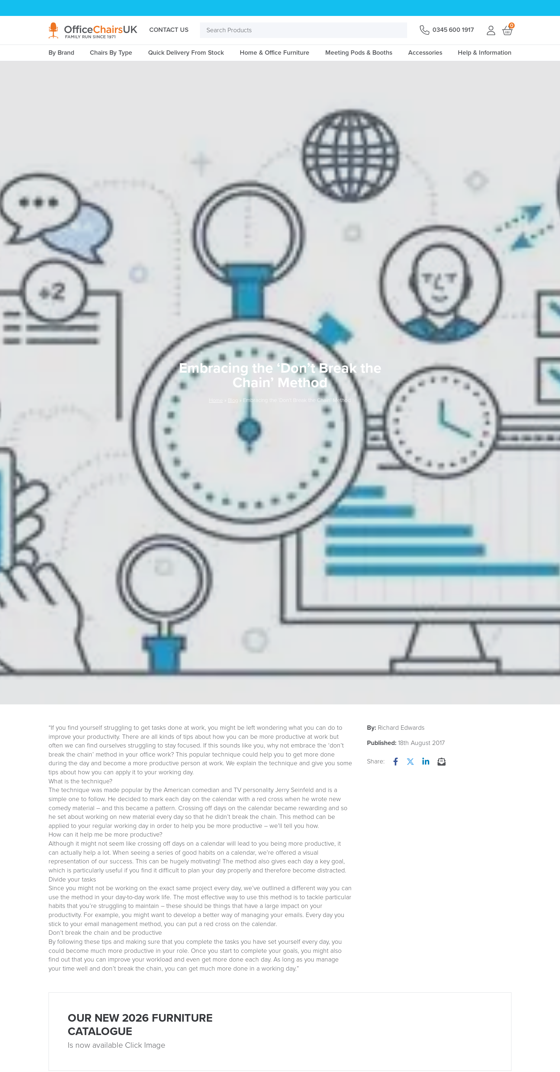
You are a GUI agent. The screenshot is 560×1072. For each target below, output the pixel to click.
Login (491, 30)
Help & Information (484, 52)
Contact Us (168, 30)
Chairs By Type (111, 52)
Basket (506, 30)
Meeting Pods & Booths (358, 52)
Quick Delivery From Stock (186, 52)
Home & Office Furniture (274, 52)
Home (215, 400)
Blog (233, 400)
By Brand (61, 52)
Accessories (425, 52)
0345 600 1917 (451, 30)
